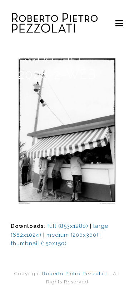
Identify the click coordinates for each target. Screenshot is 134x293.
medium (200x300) (72, 235)
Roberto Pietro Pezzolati (74, 273)
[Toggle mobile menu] (119, 23)
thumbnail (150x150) (39, 243)
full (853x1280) (67, 226)
